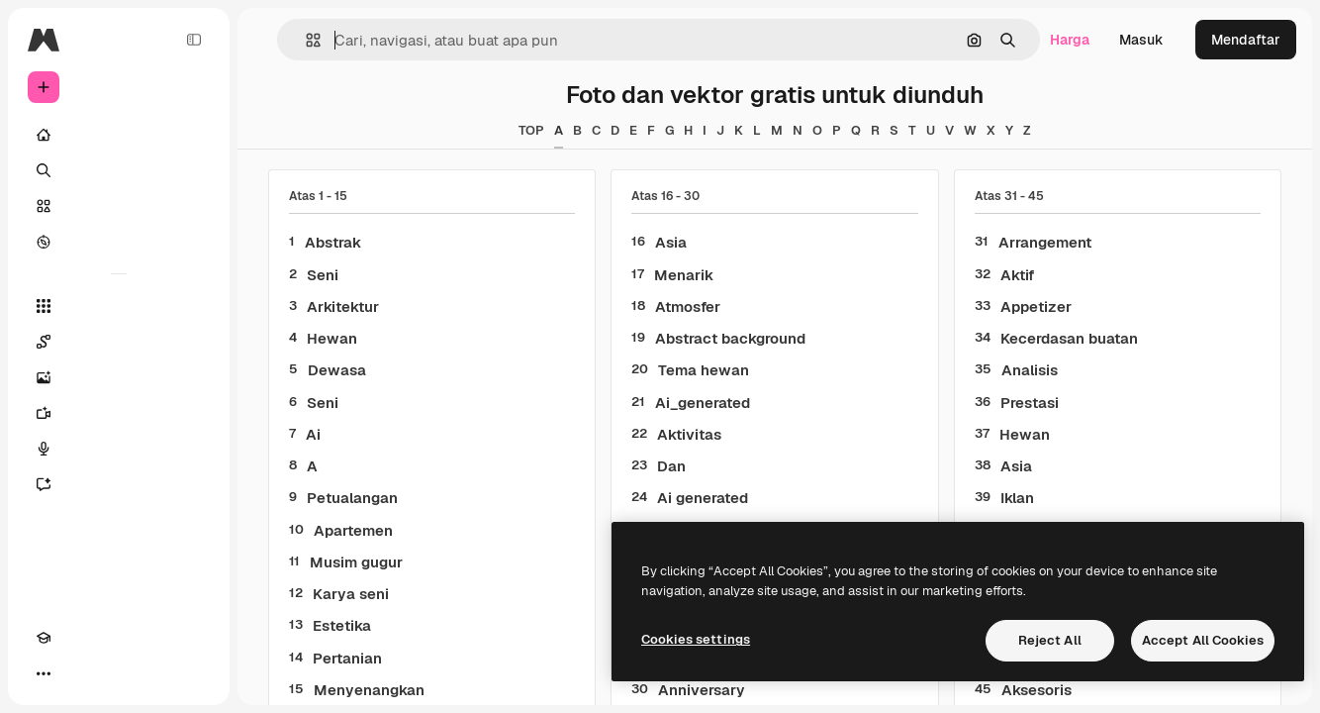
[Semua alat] (119, 306)
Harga (1069, 40)
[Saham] (119, 206)
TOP (531, 130)
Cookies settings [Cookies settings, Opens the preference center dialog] (695, 639)
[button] (305, 40)
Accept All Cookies (1203, 640)
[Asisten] (119, 484)
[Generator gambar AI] (119, 377)
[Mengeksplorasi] (119, 241)
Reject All (1050, 640)
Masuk (1141, 40)
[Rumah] (119, 135)
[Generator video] (119, 413)
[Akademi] (43, 673)
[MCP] (115, 673)
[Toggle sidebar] (194, 39)
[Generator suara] (119, 448)
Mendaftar (1245, 40)
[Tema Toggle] (79, 673)
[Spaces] (119, 341)
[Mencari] (119, 170)
